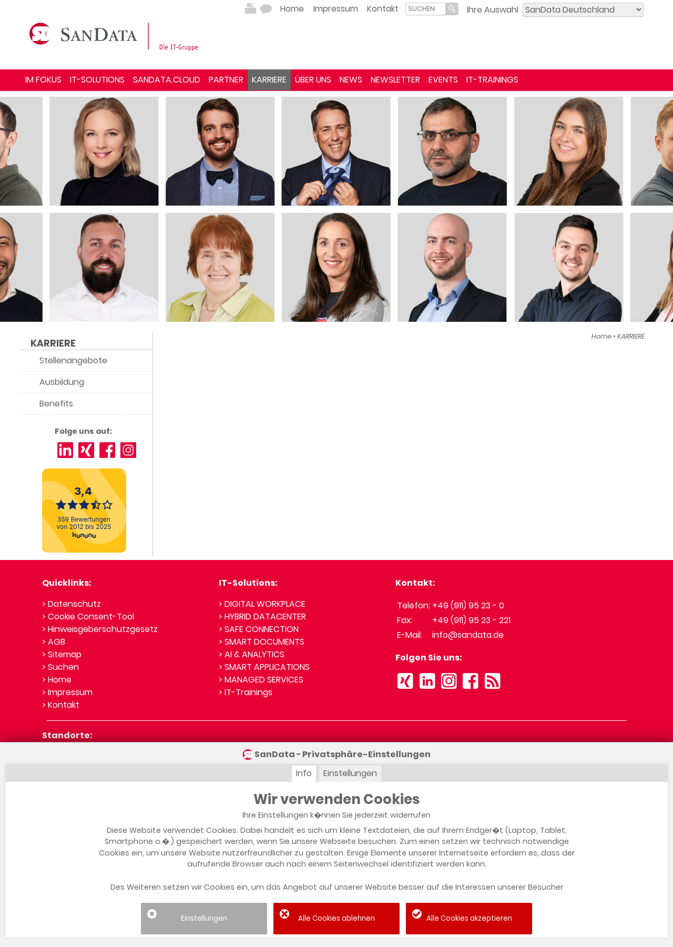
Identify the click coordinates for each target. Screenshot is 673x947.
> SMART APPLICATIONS (264, 667)
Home (292, 9)
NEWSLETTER (395, 80)
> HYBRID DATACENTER (262, 616)
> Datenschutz (71, 604)
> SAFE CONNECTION (259, 629)
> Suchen (60, 667)
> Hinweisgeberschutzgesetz (100, 629)
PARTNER (226, 80)
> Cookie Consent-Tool (88, 616)
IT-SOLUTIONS (97, 80)
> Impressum (67, 692)
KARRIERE (269, 80)
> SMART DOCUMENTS (261, 642)
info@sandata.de (468, 635)
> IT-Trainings (245, 692)
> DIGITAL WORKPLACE (262, 604)
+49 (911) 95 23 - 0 (468, 605)
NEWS (351, 80)
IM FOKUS (43, 80)
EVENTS (443, 80)
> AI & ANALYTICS (251, 654)
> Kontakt (60, 705)
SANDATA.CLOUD (166, 80)
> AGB (53, 642)
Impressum (335, 9)
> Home (57, 680)
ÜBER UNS (313, 80)
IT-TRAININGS (492, 80)
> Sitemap (61, 654)
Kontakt (383, 9)
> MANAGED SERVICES (261, 680)
